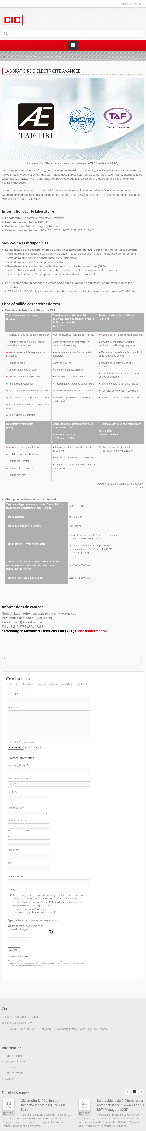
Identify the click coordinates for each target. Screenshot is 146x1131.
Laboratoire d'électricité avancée (58, 56)
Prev (127, 1092)
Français (137, 4)
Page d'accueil (13, 1055)
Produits (10, 1067)
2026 (8, 1113)
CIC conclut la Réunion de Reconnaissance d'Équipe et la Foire (43, 1105)
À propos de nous (27, 56)
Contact (9, 1078)
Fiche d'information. (91, 631)
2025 (84, 1113)
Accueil (10, 56)
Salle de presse (14, 1072)
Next (141, 1092)
